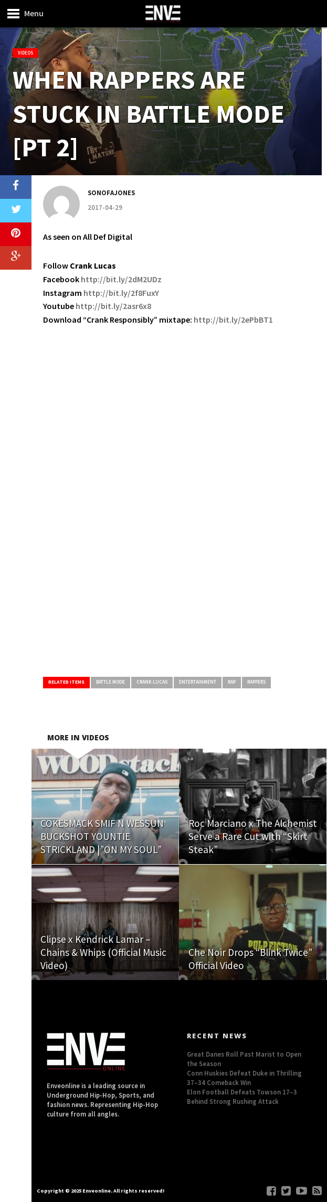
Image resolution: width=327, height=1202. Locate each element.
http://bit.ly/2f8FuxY (121, 293)
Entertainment (197, 682)
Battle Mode (110, 682)
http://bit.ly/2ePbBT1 (233, 319)
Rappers (256, 682)
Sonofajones (111, 192)
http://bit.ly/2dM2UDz (121, 279)
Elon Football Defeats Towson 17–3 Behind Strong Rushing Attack (242, 1096)
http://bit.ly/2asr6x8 (113, 306)
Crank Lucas (151, 682)
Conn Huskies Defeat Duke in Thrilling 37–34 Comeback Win (244, 1078)
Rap (232, 682)
